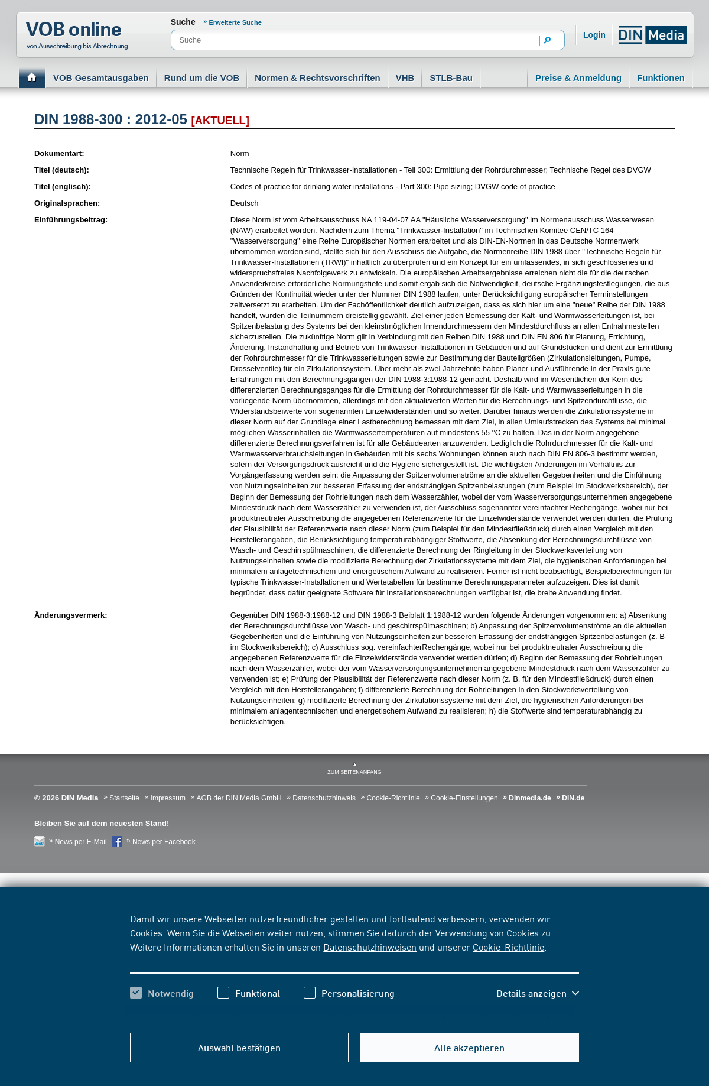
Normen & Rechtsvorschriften (317, 78)
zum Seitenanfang (354, 772)
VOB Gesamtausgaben (101, 78)
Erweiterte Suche (235, 22)
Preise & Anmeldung (578, 78)
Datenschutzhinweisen (370, 946)
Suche (183, 22)
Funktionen (661, 78)
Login (594, 35)
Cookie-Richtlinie (508, 946)
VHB (405, 78)
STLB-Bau (451, 78)
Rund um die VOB (202, 78)
